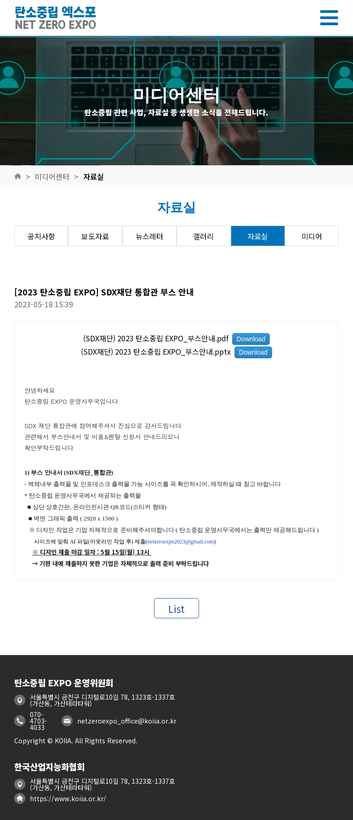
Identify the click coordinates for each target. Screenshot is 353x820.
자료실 (93, 176)
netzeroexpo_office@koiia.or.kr (126, 721)
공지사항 (41, 236)
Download (251, 339)
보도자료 (95, 236)
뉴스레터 (149, 236)
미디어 (312, 236)
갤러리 (203, 236)
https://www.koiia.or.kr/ (68, 798)
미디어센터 (52, 176)
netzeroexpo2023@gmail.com (181, 541)
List (176, 608)
